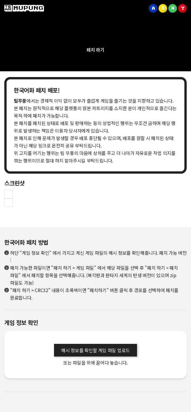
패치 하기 (95, 49)
